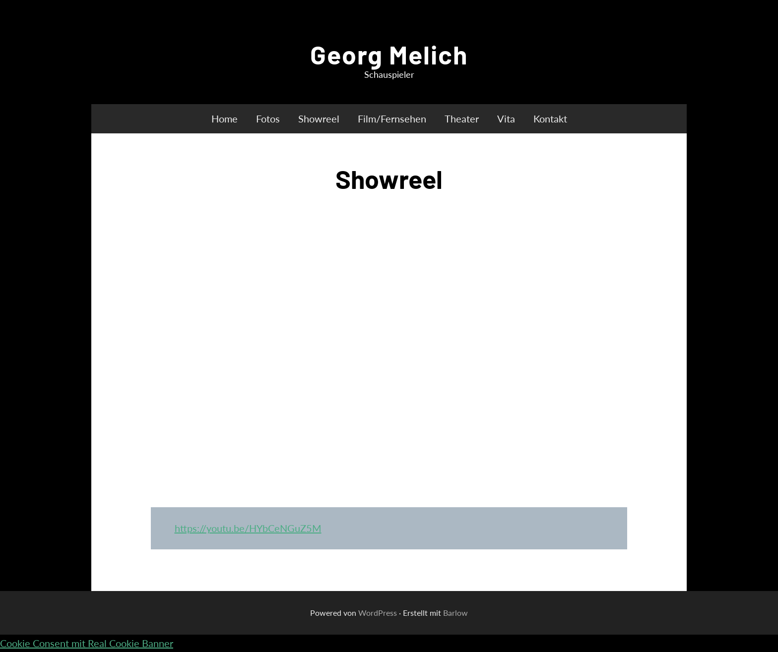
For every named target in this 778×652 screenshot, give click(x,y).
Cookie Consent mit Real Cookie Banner (86, 643)
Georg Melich (389, 54)
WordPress (377, 612)
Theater (462, 118)
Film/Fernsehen (392, 118)
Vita (506, 118)
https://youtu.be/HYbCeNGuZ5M (248, 528)
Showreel (318, 118)
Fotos (268, 118)
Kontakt (550, 118)
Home (224, 118)
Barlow (455, 612)
